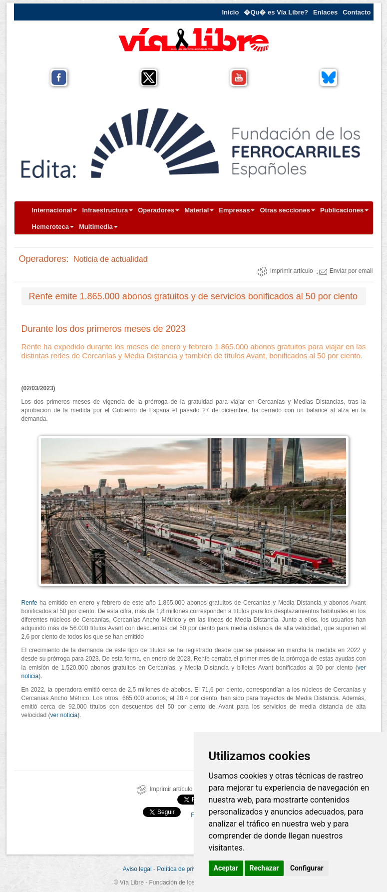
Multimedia (98, 226)
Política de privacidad (185, 869)
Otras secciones (287, 210)
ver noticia (64, 715)
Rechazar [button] (264, 868)
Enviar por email (345, 270)
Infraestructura (107, 210)
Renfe (29, 602)
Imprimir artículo (285, 270)
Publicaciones (344, 210)
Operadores (158, 210)
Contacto (357, 12)
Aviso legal (137, 869)
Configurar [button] (307, 868)
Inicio (230, 12)
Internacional (54, 210)
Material (199, 210)
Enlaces (325, 12)
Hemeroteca (53, 226)
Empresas (237, 210)
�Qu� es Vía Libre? (276, 12)
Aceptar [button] (226, 868)
